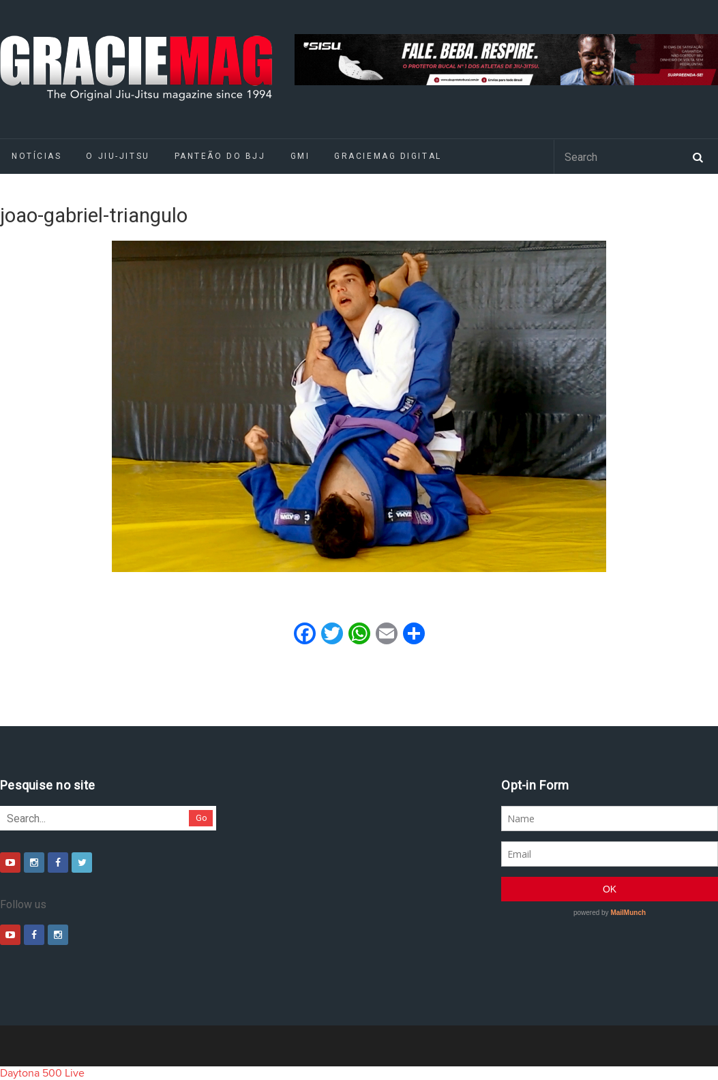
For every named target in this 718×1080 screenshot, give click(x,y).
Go (201, 818)
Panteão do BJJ (220, 156)
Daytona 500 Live (42, 1073)
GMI (300, 156)
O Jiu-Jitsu (117, 156)
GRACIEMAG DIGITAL (388, 156)
